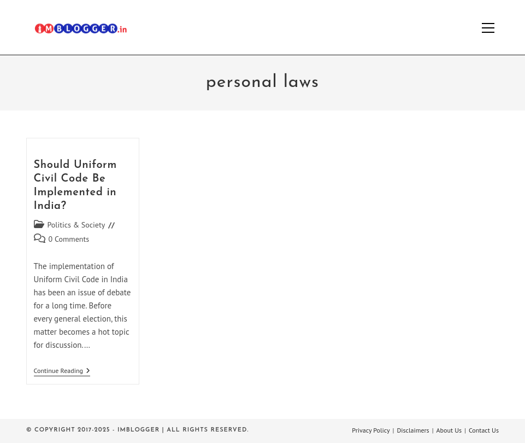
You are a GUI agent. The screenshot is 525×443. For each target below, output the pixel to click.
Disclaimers (413, 430)
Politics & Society (76, 225)
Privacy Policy (371, 430)
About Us (449, 430)
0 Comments (69, 239)
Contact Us (484, 430)
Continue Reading (62, 371)
